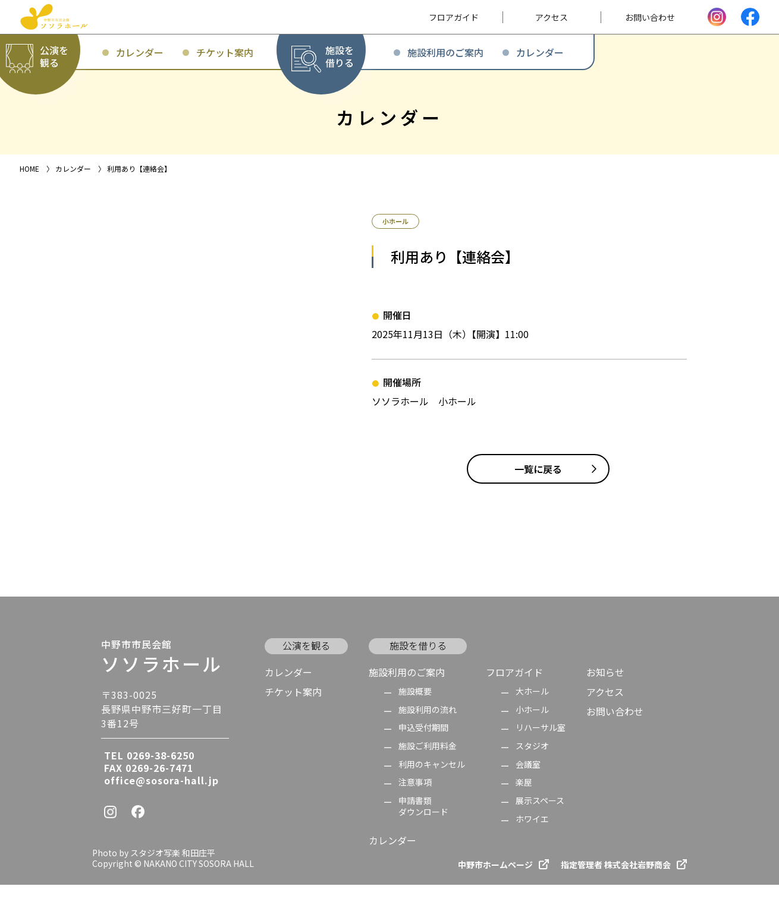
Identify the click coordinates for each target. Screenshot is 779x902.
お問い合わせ (614, 729)
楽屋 (524, 800)
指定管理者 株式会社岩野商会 (616, 882)
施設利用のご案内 (407, 689)
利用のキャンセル (431, 781)
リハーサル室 (541, 745)
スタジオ (532, 763)
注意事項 (415, 800)
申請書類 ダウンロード (423, 824)
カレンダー (288, 689)
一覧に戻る (538, 487)
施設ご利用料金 (427, 763)
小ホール (532, 727)
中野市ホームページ (495, 882)
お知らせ (605, 689)
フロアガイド (514, 689)
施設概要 (415, 709)
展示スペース (540, 818)
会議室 (528, 781)
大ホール (532, 709)
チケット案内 (293, 709)
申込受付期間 (423, 745)
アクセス (605, 709)
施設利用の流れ (427, 727)
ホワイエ (532, 836)
